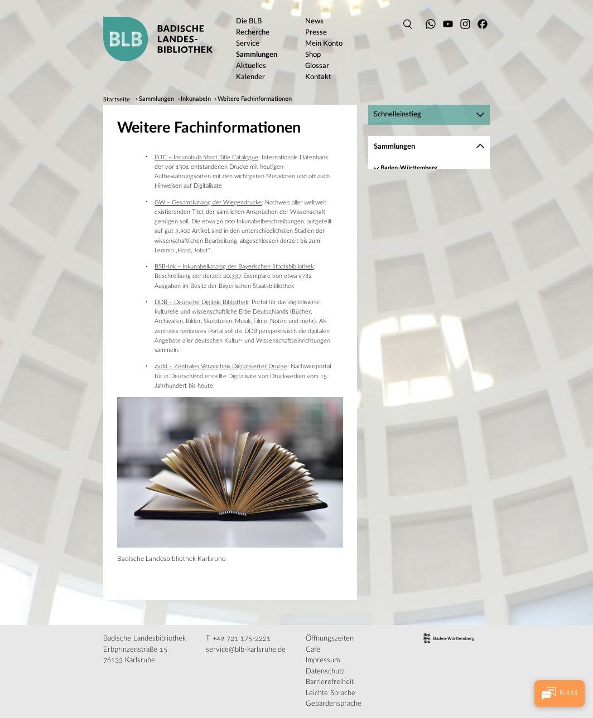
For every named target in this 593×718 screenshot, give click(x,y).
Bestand (406, 202)
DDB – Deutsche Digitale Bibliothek (201, 302)
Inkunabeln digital (417, 214)
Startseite (116, 99)
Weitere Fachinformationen (255, 99)
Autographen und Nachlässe (418, 270)
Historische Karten (406, 293)
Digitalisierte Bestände (411, 304)
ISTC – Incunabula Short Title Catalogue (206, 157)
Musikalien (395, 282)
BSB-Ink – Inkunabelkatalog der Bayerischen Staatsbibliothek (234, 266)
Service (404, 236)
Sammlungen (156, 99)
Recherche (409, 225)
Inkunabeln (196, 99)
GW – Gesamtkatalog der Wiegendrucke (208, 202)
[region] (429, 247)
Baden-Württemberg (408, 168)
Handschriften (399, 179)
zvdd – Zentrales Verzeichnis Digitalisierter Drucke (221, 366)
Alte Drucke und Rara (410, 259)
